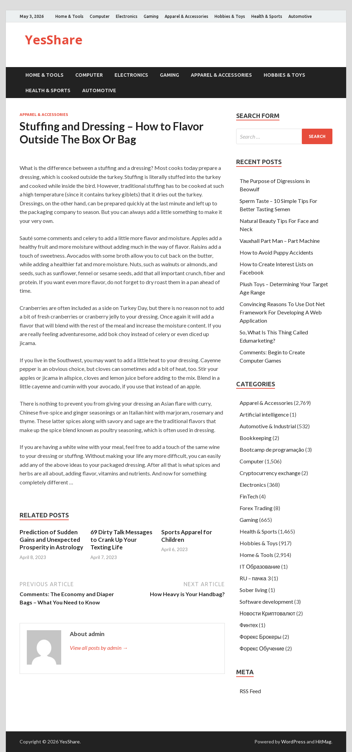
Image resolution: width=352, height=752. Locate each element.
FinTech (249, 496)
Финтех (249, 625)
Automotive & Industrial (268, 426)
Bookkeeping (256, 437)
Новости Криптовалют (267, 613)
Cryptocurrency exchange (270, 473)
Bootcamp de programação (272, 449)
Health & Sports (266, 16)
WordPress (293, 741)
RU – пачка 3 (255, 578)
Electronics (127, 16)
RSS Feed (250, 691)
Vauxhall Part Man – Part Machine (280, 240)
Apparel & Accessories (186, 16)
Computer (100, 16)
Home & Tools (69, 16)
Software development (266, 601)
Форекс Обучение (262, 648)
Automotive (300, 16)
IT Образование (260, 566)
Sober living (253, 590)
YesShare (53, 39)
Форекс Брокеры (261, 636)
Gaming (151, 16)
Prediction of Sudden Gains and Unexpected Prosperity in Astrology (51, 539)
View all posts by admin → (99, 647)
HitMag (323, 741)
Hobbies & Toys (229, 16)
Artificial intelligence (264, 414)
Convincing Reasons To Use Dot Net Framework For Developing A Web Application (282, 312)
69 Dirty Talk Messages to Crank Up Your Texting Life (121, 539)
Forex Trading (256, 508)
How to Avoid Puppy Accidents (276, 252)
